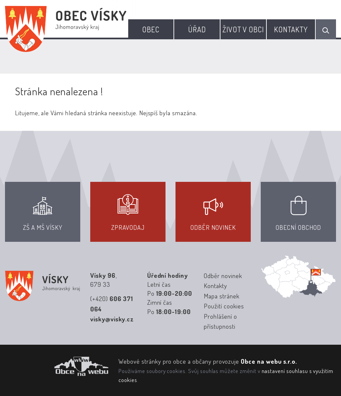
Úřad (197, 29)
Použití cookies (224, 306)
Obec (151, 29)
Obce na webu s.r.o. (269, 361)
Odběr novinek (223, 275)
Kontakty (291, 29)
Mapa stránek (221, 296)
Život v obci (243, 29)
